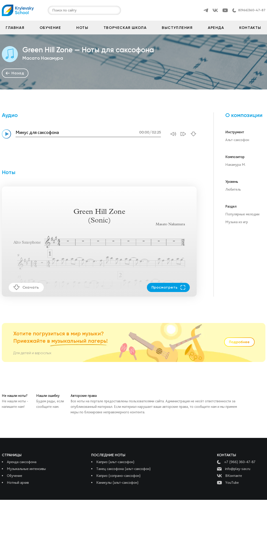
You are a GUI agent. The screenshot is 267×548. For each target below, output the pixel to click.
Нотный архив (18, 482)
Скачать (26, 287)
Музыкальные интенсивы (26, 469)
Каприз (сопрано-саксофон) (118, 475)
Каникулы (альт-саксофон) (117, 482)
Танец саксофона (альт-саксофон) (123, 469)
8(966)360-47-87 (251, 10)
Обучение (50, 27)
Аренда (216, 27)
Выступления (177, 27)
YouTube (228, 482)
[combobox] (52, 10)
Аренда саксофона (21, 462)
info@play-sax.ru (233, 468)
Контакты (250, 27)
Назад (15, 73)
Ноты (82, 27)
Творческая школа (125, 27)
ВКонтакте (229, 475)
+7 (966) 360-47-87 (236, 462)
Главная (15, 27)
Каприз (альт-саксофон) (115, 462)
